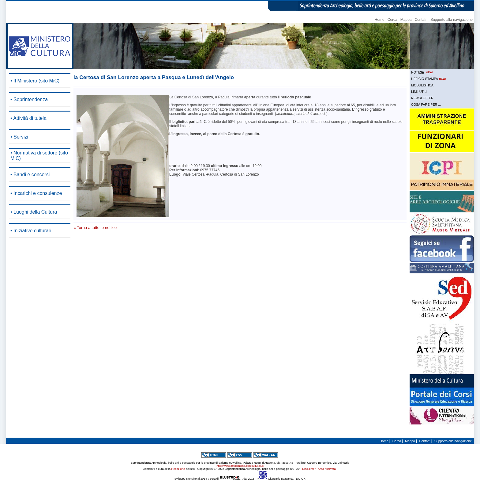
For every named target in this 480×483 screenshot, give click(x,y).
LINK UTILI (419, 91)
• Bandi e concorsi (30, 174)
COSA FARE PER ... (426, 104)
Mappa (406, 19)
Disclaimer (309, 468)
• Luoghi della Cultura (33, 212)
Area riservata (327, 468)
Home (379, 19)
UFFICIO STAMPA (429, 79)
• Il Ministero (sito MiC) (34, 80)
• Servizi (19, 136)
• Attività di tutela (28, 118)
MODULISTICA (422, 85)
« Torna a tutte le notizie (95, 227)
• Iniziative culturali (30, 230)
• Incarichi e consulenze (36, 193)
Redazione (178, 468)
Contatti (421, 19)
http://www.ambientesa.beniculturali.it (239, 465)
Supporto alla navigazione (451, 19)
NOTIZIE (422, 72)
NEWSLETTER (422, 98)
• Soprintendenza (29, 99)
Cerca (392, 19)
